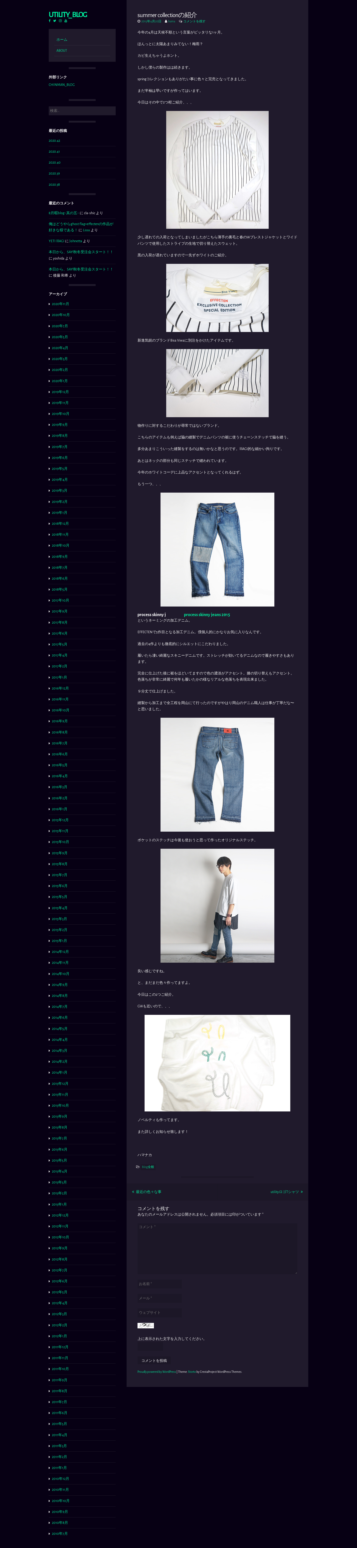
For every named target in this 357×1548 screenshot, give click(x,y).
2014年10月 (60, 974)
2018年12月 (60, 523)
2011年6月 (59, 1413)
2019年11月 (60, 403)
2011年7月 (59, 1402)
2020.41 (54, 151)
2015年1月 (59, 941)
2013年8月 (59, 1127)
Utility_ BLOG (68, 15)
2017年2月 (59, 666)
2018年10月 (60, 545)
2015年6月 (60, 886)
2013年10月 (60, 1105)
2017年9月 (60, 611)
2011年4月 (59, 1435)
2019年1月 (59, 512)
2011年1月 (59, 1468)
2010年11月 (60, 1489)
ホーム (61, 39)
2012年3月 (59, 1314)
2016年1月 (59, 809)
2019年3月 (59, 490)
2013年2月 (59, 1193)
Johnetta (75, 241)
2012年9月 (60, 1248)
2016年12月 (60, 688)
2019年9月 (60, 425)
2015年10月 (60, 842)
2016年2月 (60, 798)
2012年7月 (59, 1270)
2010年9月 (60, 1512)
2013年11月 (60, 1094)
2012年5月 (59, 1292)
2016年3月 (59, 787)
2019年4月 (60, 479)
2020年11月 (60, 304)
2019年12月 (60, 392)
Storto (192, 1371)
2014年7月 (60, 1006)
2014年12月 (60, 952)
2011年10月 (60, 1369)
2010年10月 (61, 1501)
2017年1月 (59, 677)
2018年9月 (60, 556)
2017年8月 (60, 622)
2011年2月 (59, 1457)
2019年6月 (60, 458)
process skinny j (152, 614)
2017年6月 (60, 633)
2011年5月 (59, 1424)
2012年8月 (60, 1259)
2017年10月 (60, 600)
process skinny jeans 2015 (207, 614)
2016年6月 (60, 754)
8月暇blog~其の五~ (64, 213)
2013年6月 (59, 1149)
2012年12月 (60, 1215)
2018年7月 (60, 567)
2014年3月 (59, 1050)
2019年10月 (60, 414)
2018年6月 (60, 578)
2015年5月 (59, 897)
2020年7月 (60, 326)
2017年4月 (60, 655)
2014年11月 (60, 962)
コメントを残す (194, 21)
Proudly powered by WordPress (157, 1371)
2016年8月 (60, 732)
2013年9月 (59, 1116)
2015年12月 (60, 820)
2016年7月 (60, 743)
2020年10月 (61, 315)
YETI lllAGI (56, 241)
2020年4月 (60, 348)
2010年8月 (60, 1523)
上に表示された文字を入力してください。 (172, 1339)
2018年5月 (60, 589)
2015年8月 (60, 864)
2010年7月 (60, 1533)
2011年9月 (59, 1380)
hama (171, 21)
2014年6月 (60, 1017)
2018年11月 (60, 534)
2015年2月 (59, 930)
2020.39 (54, 173)
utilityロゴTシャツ (287, 1192)
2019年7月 (60, 447)
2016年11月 (60, 699)
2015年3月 (59, 919)
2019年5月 (60, 469)
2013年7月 (59, 1138)
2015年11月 (60, 831)
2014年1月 (59, 1072)
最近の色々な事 (146, 1192)
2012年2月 (59, 1325)
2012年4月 (60, 1303)
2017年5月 (59, 644)
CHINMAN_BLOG (62, 85)
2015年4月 (60, 908)
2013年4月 (59, 1171)
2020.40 (55, 162)
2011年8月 (59, 1391)
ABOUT (61, 50)
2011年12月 (60, 1347)
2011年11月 (60, 1358)
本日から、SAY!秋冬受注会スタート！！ (81, 252)
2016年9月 (60, 721)
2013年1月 (59, 1204)
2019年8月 (60, 435)
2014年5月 (60, 1029)
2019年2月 (60, 502)
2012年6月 (60, 1281)
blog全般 (148, 1167)
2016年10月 (60, 710)
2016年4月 (60, 776)
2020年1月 (60, 381)
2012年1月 (59, 1336)
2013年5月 (59, 1160)
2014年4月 (60, 1039)
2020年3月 (60, 359)
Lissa (86, 230)
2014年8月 (60, 996)
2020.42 (54, 140)
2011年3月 (59, 1446)
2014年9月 (60, 985)
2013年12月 (60, 1083)
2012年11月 (60, 1226)
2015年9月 (60, 853)
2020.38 (54, 184)
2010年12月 (60, 1479)
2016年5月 (60, 765)
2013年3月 (59, 1182)
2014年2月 (60, 1061)
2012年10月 (60, 1237)
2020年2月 (60, 370)
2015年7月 (59, 875)
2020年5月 (60, 337)
